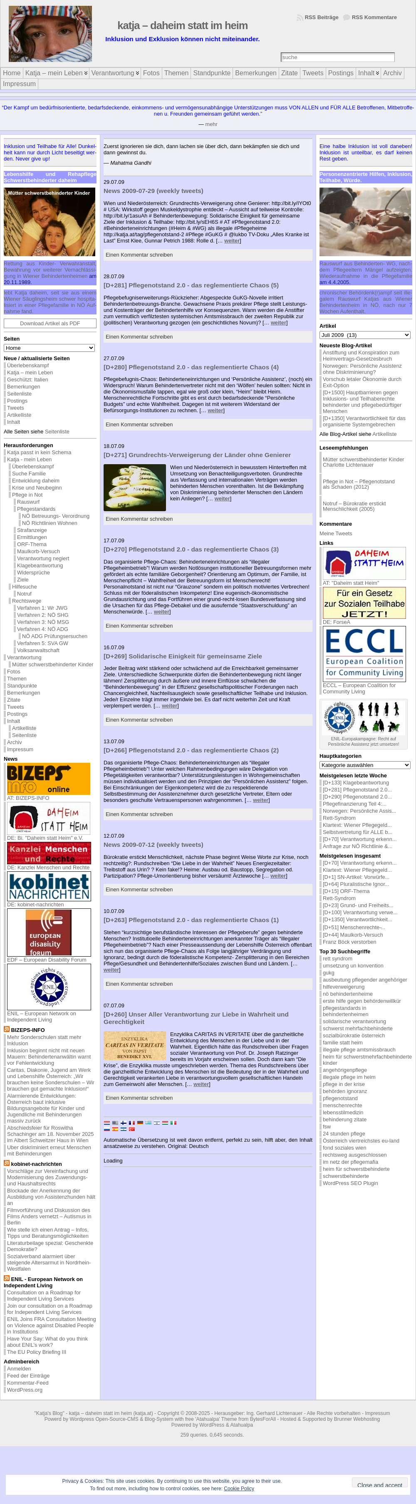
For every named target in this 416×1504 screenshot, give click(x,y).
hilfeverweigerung (343, 987)
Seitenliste (19, 394)
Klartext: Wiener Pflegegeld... (357, 825)
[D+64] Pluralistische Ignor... (356, 884)
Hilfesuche (24, 587)
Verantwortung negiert (43, 558)
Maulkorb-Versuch (38, 551)
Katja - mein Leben (29, 459)
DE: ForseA (364, 619)
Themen (17, 678)
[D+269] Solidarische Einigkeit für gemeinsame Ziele (183, 656)
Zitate (13, 700)
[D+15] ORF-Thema (346, 891)
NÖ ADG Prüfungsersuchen (54, 636)
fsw (327, 1126)
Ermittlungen (32, 537)
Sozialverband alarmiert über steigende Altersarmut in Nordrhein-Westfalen (49, 1262)
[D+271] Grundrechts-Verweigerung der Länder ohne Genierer (197, 454)
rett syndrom (337, 958)
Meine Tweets (335, 533)
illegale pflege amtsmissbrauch (359, 1049)
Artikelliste (19, 415)
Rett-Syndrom (339, 818)
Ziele (23, 579)
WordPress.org (24, 1390)
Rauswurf (28, 502)
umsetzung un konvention (353, 965)
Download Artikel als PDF (50, 323)
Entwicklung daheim (35, 480)
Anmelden (19, 1368)
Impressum (20, 749)
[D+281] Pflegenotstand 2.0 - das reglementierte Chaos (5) (191, 285)
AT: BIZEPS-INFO (48, 795)
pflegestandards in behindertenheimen (346, 1011)
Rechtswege (26, 601)
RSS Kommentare (374, 17)
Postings (17, 401)
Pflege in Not (27, 495)
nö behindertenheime (348, 994)
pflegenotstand (340, 1098)
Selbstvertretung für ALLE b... (357, 832)
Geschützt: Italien (27, 379)
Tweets (15, 408)
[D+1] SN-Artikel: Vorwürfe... (356, 877)
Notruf (24, 594)
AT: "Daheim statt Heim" (364, 580)
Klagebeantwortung (40, 565)
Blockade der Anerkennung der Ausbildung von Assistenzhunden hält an (51, 1196)
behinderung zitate (344, 1119)
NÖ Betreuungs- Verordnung (55, 516)
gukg (328, 973)
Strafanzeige (32, 530)
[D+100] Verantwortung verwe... (360, 912)
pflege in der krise (344, 1084)
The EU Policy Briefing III (36, 1352)
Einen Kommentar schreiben (139, 255)
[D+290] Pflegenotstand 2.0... (357, 797)
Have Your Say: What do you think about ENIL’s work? (47, 1342)
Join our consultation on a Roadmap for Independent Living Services (49, 1309)
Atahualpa (241, 1425)
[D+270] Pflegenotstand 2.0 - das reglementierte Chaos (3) (191, 549)
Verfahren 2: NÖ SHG (43, 615)
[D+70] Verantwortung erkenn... (360, 839)
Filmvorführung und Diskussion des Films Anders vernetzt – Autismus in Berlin (49, 1216)
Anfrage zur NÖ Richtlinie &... (357, 846)
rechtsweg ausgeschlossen (355, 1155)
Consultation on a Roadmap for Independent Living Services (44, 1295)
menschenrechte (342, 1105)
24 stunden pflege (344, 1133)
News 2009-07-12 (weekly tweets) (153, 844)
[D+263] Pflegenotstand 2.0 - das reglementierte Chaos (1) (191, 919)
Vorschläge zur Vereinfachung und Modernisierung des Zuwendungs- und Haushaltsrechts (47, 1177)
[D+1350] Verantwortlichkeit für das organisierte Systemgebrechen (364, 421)
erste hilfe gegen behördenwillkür (362, 1001)
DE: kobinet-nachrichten (49, 902)
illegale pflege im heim (349, 1077)
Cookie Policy (239, 1489)
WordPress (211, 1425)
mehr (212, 124)
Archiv (14, 742)
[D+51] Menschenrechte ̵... (354, 927)
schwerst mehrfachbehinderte (358, 1028)
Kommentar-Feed (28, 1383)
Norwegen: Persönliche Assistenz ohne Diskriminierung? (362, 369)
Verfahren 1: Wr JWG (42, 608)
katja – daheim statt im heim (182, 25)
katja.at (143, 1413)
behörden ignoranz (345, 1091)
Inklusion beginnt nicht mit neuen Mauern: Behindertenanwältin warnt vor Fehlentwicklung (49, 1056)
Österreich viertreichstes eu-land (361, 1141)
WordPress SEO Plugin (350, 1183)
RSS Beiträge (322, 17)
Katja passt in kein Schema (39, 452)
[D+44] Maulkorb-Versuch (353, 935)
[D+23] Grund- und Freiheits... (358, 905)
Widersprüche (33, 572)
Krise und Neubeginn (37, 488)
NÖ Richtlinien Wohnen (49, 523)
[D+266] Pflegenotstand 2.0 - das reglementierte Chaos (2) (191, 750)
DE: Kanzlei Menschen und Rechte (49, 865)
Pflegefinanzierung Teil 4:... (354, 804)
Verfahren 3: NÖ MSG (43, 622)
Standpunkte (22, 686)
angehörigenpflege (345, 1070)
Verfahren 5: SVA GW (42, 643)
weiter (232, 240)
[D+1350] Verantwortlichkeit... (357, 919)
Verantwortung (24, 657)
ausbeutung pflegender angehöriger (365, 980)
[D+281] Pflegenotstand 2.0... (357, 790)
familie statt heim (343, 1042)
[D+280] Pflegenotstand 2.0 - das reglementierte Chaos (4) (191, 367)
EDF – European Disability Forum (49, 957)
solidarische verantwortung (354, 1021)
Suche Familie (29, 473)
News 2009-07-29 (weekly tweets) (153, 190)
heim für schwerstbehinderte (356, 1169)
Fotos (13, 671)
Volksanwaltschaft (38, 650)
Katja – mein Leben (30, 372)
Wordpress (81, 1419)
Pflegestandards (36, 509)
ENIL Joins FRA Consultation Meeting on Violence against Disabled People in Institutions (51, 1325)
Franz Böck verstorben (349, 942)
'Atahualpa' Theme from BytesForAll (235, 1419)
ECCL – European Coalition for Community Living (364, 686)
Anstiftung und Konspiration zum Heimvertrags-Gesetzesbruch (361, 355)
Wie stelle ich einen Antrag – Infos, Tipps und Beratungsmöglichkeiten (48, 1233)
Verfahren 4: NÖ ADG (42, 629)
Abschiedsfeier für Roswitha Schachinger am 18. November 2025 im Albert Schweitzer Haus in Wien (50, 1134)
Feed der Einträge (28, 1376)
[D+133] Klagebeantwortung (356, 782)
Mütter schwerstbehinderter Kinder (53, 664)
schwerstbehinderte (346, 1176)
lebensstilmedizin (343, 1112)
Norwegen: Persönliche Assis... (359, 811)
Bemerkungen (23, 386)
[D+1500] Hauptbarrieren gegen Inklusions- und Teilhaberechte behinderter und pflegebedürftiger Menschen (362, 401)
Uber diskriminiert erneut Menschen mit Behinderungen (49, 1150)
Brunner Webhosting (357, 1419)
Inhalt (13, 422)
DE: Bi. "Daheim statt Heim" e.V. (48, 835)
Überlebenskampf (28, 365)
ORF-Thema (32, 544)
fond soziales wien (344, 1148)
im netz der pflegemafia (350, 1162)
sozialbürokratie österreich (354, 1035)
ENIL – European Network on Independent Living (49, 1014)
